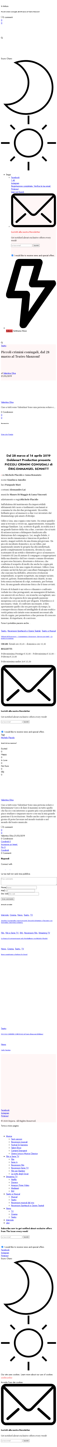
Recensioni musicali (19, 1142)
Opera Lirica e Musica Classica (24, 1153)
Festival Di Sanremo (19, 1144)
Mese (24, 330)
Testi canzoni (16, 1139)
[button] (3, 868)
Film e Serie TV (12, 932)
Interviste (5, 915)
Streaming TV (44, 932)
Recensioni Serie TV (20, 1168)
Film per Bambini (18, 1170)
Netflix (14, 1179)
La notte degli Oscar (20, 1173)
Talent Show (16, 1147)
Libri (8, 1222)
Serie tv (14, 1162)
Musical (14, 1196)
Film (2, 932)
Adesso (9, 330)
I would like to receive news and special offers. (34, 255)
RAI (21, 932)
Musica (9, 1136)
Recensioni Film (30, 932)
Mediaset (15, 1188)
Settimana (17, 330)
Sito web (4, 893)
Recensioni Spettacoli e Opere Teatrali (24, 631)
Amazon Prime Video (20, 1185)
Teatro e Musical (49, 631)
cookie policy (6, 1377)
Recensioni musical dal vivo (22, 1202)
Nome (3, 887)
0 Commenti (6, 853)
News (19, 915)
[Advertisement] (24, 1078)
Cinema (13, 915)
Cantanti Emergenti (19, 1150)
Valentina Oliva (9, 373)
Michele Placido (8, 737)
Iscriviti (36, 245)
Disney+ (14, 1182)
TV (31, 915)
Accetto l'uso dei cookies (12, 1382)
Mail (2, 890)
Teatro (3, 345)
